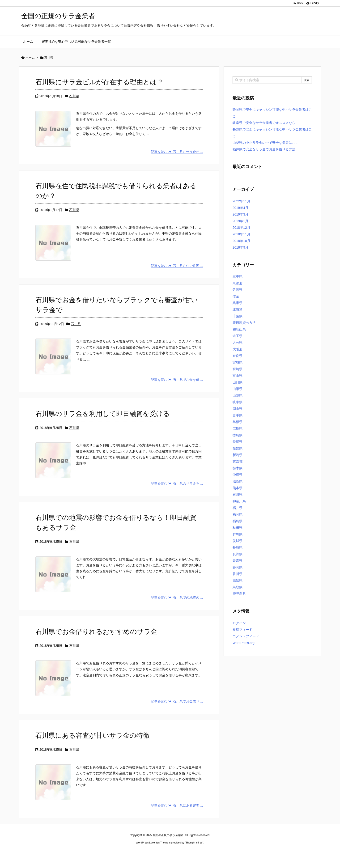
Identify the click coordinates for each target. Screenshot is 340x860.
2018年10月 (241, 241)
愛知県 (237, 448)
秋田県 (237, 528)
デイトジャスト (220, 851)
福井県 (237, 508)
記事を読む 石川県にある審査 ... (177, 805)
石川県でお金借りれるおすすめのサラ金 (96, 631)
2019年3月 (240, 214)
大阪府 (237, 349)
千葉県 (237, 316)
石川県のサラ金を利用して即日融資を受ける (102, 413)
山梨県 (237, 395)
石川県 (74, 96)
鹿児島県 (239, 594)
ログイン (239, 623)
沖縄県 (237, 475)
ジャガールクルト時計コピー (191, 851)
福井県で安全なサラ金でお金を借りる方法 (264, 149)
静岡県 (237, 567)
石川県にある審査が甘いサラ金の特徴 (92, 735)
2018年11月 (241, 234)
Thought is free (194, 842)
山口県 (237, 382)
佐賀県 (237, 290)
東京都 (237, 461)
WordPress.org (244, 643)
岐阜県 (237, 402)
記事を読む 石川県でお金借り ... (177, 701)
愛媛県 (237, 442)
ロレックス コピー (121, 851)
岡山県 (237, 409)
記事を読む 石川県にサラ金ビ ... (177, 152)
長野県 (237, 554)
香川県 (237, 574)
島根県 (237, 422)
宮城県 (237, 362)
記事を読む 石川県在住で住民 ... (177, 266)
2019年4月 (240, 208)
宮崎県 (237, 369)
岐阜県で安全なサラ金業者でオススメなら (264, 123)
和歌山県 (239, 329)
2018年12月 (241, 227)
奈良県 (237, 356)
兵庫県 (237, 303)
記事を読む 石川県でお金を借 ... (177, 379)
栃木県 (237, 468)
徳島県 (237, 435)
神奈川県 (239, 501)
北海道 (237, 309)
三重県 (237, 276)
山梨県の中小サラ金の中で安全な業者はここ (266, 142)
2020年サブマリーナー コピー (153, 851)
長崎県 (237, 547)
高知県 (237, 580)
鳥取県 (237, 587)
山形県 (237, 389)
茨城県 (237, 541)
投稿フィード (242, 629)
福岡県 (237, 514)
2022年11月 (241, 201)
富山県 (237, 375)
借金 (236, 296)
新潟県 (237, 455)
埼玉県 (237, 336)
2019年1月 (240, 221)
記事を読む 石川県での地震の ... (177, 597)
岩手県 (237, 415)
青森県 (237, 561)
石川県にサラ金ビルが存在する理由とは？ (99, 82)
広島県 (237, 428)
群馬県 (237, 534)
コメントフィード (246, 636)
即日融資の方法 (244, 323)
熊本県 (237, 488)
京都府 (237, 283)
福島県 (237, 521)
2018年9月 (240, 247)
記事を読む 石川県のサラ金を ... (177, 483)
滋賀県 (237, 481)
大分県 (237, 342)
